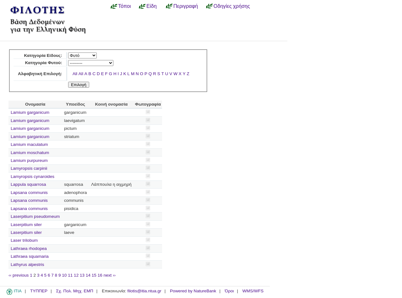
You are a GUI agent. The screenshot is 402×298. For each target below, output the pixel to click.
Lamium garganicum (30, 112)
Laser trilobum (24, 240)
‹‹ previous (18, 275)
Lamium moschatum (30, 152)
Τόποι (124, 6)
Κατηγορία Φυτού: (43, 62)
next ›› (110, 275)
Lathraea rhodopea (29, 248)
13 (82, 275)
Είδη (151, 6)
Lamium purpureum (29, 160)
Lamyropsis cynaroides (32, 176)
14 (88, 275)
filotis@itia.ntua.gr (144, 291)
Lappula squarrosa (28, 184)
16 (100, 275)
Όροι (229, 291)
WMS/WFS (252, 291)
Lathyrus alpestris (27, 264)
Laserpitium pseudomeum (35, 216)
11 (70, 275)
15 (94, 275)
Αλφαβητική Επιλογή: (40, 73)
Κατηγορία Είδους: (43, 55)
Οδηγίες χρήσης (232, 6)
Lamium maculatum (29, 144)
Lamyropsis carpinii (29, 168)
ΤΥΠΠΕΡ (38, 291)
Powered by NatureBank (193, 291)
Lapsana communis (29, 192)
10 (64, 275)
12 (76, 275)
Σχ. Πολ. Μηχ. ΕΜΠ (74, 291)
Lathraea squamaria (30, 256)
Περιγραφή (185, 6)
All (75, 73)
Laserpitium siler (26, 224)
